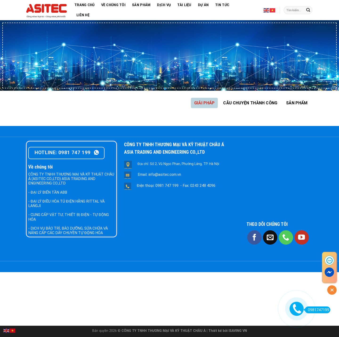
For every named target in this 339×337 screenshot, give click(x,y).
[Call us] (286, 237)
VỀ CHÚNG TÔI (113, 5)
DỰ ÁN (203, 5)
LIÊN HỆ (83, 15)
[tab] (204, 103)
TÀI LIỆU (184, 5)
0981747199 (317, 310)
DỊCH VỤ (164, 5)
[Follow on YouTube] (302, 237)
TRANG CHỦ (84, 5)
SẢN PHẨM (141, 5)
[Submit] (308, 10)
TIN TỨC (222, 5)
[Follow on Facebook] (254, 237)
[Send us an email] (270, 237)
